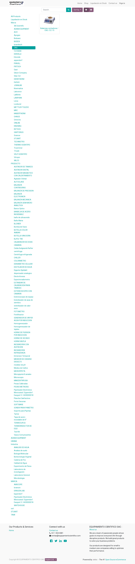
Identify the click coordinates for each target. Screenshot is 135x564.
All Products (15, 16)
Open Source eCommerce (115, 560)
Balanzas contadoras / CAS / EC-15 (49, 29)
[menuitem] (79, 3)
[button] (77, 10)
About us (93, 530)
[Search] (68, 10)
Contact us (53, 530)
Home (11, 530)
